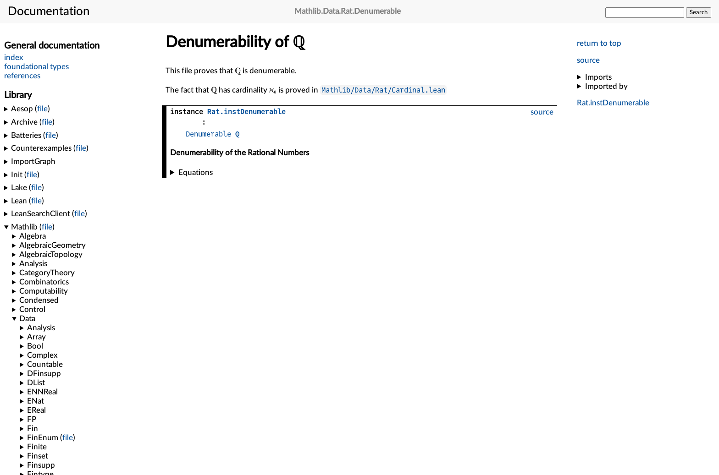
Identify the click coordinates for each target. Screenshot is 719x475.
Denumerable (208, 134)
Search (699, 12)
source (588, 60)
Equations (195, 172)
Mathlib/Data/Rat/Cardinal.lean (383, 90)
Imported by (606, 86)
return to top (599, 43)
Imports (598, 77)
